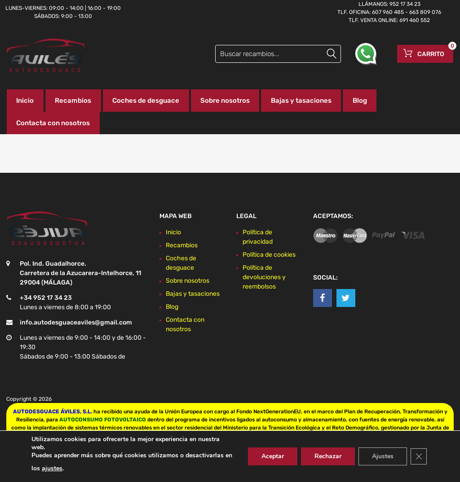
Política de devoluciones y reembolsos (264, 277)
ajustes (52, 468)
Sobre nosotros (225, 100)
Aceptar (272, 456)
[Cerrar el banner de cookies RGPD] (419, 456)
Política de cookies (269, 255)
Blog (360, 100)
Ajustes (383, 456)
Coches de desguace (145, 100)
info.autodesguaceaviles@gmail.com (76, 322)
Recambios (73, 100)
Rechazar (327, 456)
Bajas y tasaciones (301, 100)
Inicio (25, 100)
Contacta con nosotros (53, 123)
